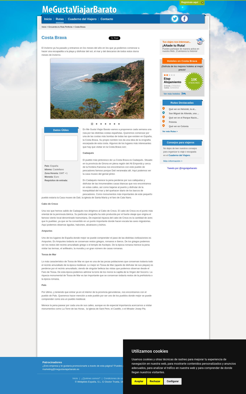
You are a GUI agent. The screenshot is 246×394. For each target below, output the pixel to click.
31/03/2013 (171, 88)
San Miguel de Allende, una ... (180, 113)
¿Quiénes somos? (90, 378)
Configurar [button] (173, 381)
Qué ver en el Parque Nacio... (180, 118)
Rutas (60, 19)
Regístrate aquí (189, 2)
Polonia (169, 122)
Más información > (172, 161)
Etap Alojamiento (172, 80)
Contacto (107, 19)
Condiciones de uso (114, 378)
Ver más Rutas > (170, 131)
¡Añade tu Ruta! (173, 45)
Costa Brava (79, 27)
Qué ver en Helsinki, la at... (179, 109)
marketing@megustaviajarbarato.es (60, 369)
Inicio (48, 19)
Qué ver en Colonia (175, 126)
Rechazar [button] (155, 381)
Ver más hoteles (172, 94)
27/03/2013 (172, 86)
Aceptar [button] (138, 381)
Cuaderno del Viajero (82, 19)
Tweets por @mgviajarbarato (182, 168)
